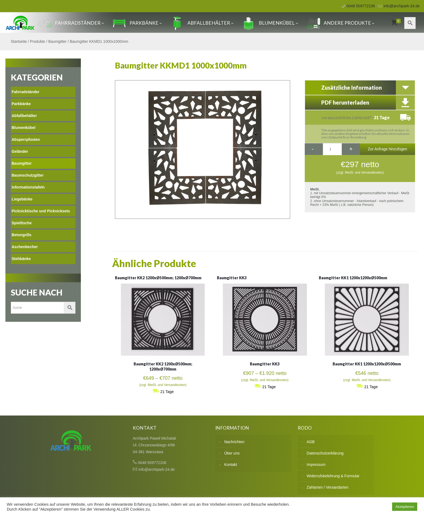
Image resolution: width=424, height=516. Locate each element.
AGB (311, 442)
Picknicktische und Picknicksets (41, 211)
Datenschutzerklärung (325, 453)
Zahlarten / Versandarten (327, 487)
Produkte (37, 41)
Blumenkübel (270, 23)
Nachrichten (234, 442)
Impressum (316, 464)
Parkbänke (137, 23)
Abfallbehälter (201, 23)
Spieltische (22, 223)
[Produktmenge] (332, 149)
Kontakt (230, 464)
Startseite (19, 41)
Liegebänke (22, 199)
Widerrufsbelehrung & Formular (333, 476)
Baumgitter (57, 41)
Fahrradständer (71, 23)
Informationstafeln (28, 187)
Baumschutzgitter (28, 175)
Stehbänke (21, 259)
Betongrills (21, 235)
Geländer (20, 151)
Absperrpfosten (26, 139)
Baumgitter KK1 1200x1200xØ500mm (353, 277)
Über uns (232, 453)
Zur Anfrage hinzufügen (387, 149)
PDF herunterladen (345, 102)
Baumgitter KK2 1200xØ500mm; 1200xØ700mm (158, 277)
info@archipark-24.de (401, 6)
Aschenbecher (25, 247)
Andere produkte (340, 23)
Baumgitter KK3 (232, 277)
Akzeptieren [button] (404, 507)
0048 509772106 (361, 6)
